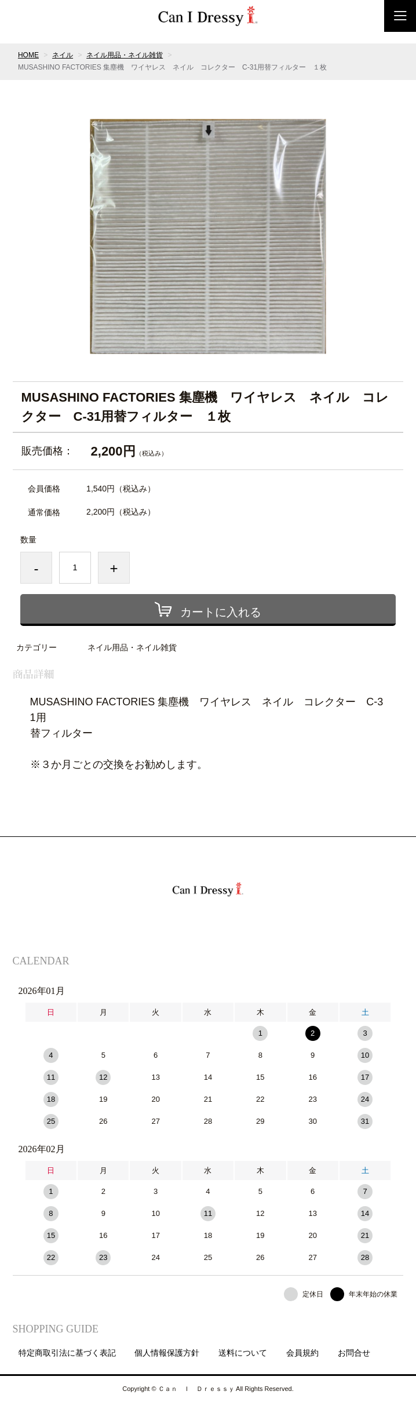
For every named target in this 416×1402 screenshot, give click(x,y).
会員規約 (302, 1353)
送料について (242, 1353)
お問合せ (354, 1353)
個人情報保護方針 (166, 1353)
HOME (28, 55)
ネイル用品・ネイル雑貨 (124, 55)
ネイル (62, 55)
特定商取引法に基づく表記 (67, 1353)
